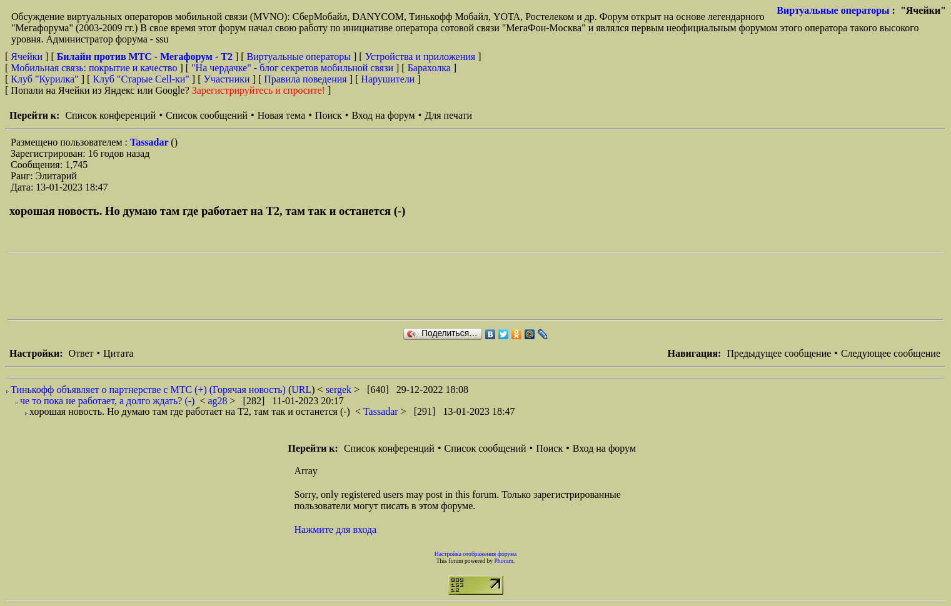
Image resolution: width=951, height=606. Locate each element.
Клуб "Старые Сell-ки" (141, 79)
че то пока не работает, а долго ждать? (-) (107, 400)
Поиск (328, 115)
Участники (227, 79)
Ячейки (28, 56)
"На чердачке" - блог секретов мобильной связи (292, 67)
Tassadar (150, 142)
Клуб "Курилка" (44, 79)
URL (301, 389)
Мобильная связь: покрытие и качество (94, 67)
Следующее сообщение (890, 353)
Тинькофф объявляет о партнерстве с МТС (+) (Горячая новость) (148, 389)
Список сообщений (207, 115)
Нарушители (388, 79)
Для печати (448, 115)
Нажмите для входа (335, 529)
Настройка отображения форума (476, 553)
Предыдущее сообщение (779, 353)
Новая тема (282, 115)
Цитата (118, 353)
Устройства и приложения (420, 56)
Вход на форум (383, 115)
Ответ (80, 353)
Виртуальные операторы (833, 10)
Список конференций (110, 115)
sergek (340, 389)
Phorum (503, 560)
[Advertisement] (235, 286)
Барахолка (429, 67)
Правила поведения (305, 79)
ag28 (218, 400)
